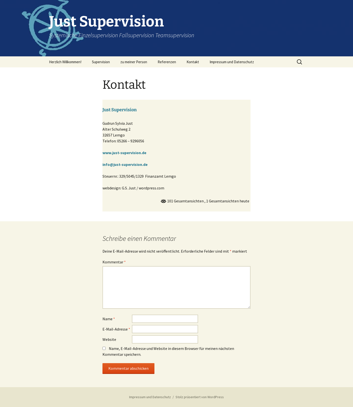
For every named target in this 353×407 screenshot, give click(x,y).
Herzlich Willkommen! (65, 62)
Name (108, 318)
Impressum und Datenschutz (232, 62)
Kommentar (114, 261)
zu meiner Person (133, 62)
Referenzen (167, 62)
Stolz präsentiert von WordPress (200, 397)
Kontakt (193, 62)
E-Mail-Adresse (116, 329)
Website (109, 339)
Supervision (101, 62)
